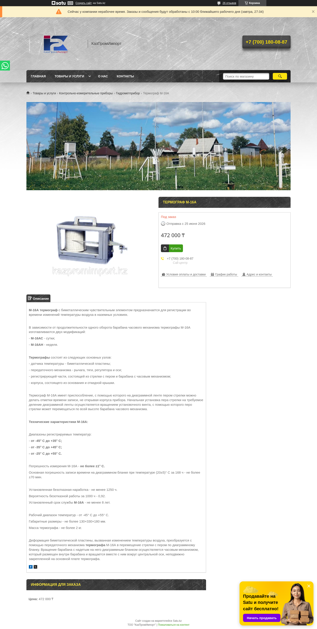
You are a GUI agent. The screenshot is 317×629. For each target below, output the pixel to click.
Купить (176, 248)
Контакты (125, 76)
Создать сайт (84, 3)
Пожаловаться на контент (173, 624)
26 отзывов (229, 3)
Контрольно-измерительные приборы (86, 93)
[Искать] (280, 76)
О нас (103, 76)
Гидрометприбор (128, 93)
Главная (38, 76)
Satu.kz (177, 620)
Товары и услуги (69, 76)
